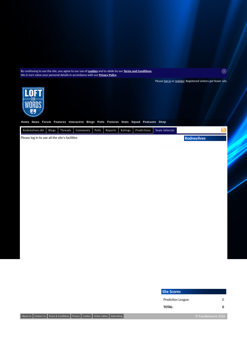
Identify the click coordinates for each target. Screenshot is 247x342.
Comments (83, 130)
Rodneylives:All (33, 130)
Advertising (117, 316)
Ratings (126, 130)
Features (60, 122)
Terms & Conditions (59, 316)
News (35, 122)
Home (25, 122)
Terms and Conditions (137, 71)
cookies (93, 71)
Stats (125, 122)
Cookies (87, 316)
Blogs (90, 122)
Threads (65, 130)
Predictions (143, 130)
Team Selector (165, 130)
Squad (135, 122)
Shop (162, 122)
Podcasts (149, 122)
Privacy (76, 316)
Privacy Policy (107, 75)
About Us (27, 316)
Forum (46, 122)
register (179, 81)
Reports (111, 130)
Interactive (76, 122)
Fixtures (113, 122)
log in (167, 81)
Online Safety (101, 316)
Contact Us (40, 316)
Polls (100, 122)
